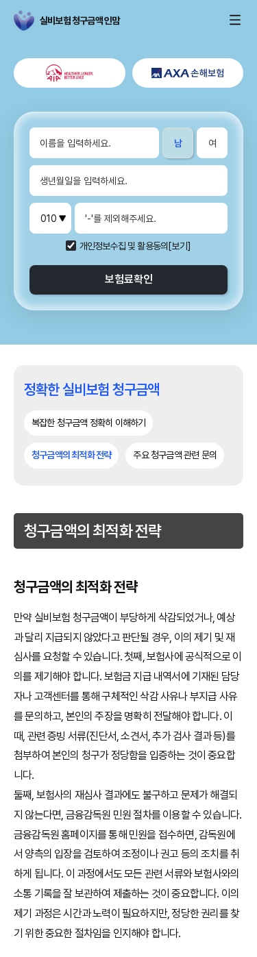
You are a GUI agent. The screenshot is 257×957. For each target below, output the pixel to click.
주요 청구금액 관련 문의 (175, 454)
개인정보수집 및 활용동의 (124, 246)
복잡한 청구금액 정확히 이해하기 (88, 422)
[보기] (179, 246)
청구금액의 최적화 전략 (71, 454)
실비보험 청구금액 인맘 (31, 20)
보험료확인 (129, 279)
